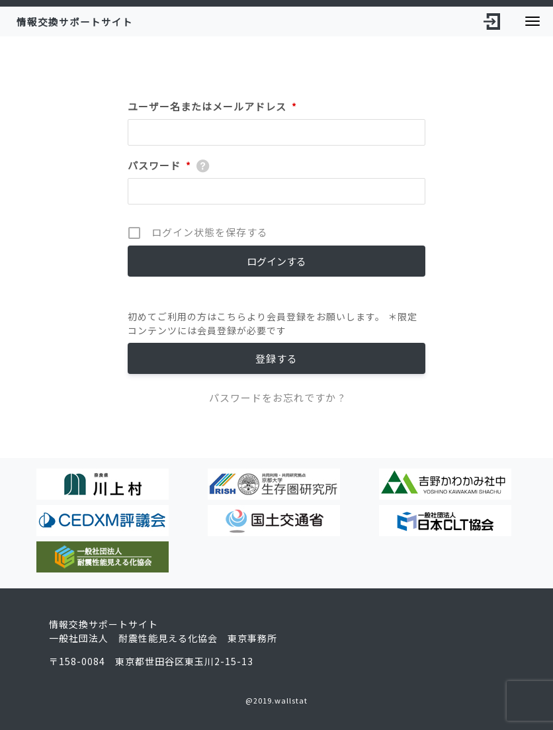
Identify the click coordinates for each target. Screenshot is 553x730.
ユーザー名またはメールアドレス (212, 106)
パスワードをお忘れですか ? (277, 397)
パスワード (159, 165)
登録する (276, 358)
